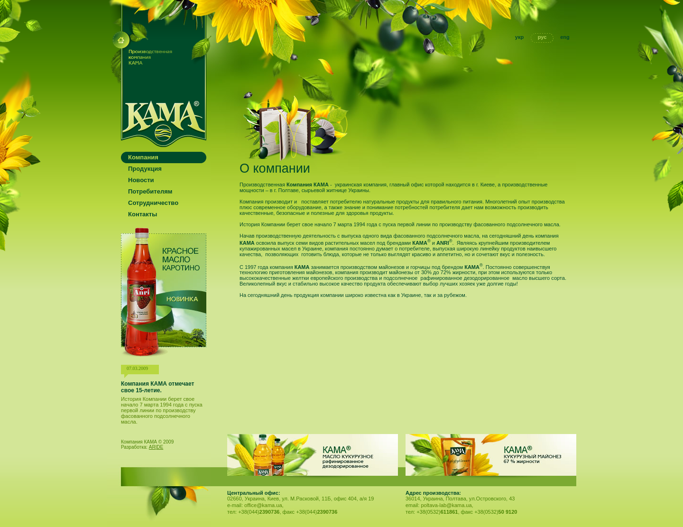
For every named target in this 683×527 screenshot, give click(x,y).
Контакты (142, 214)
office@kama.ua (263, 505)
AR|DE (156, 447)
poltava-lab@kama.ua (446, 505)
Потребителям (150, 191)
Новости (141, 180)
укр (519, 37)
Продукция (145, 168)
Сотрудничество (153, 202)
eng (565, 37)
